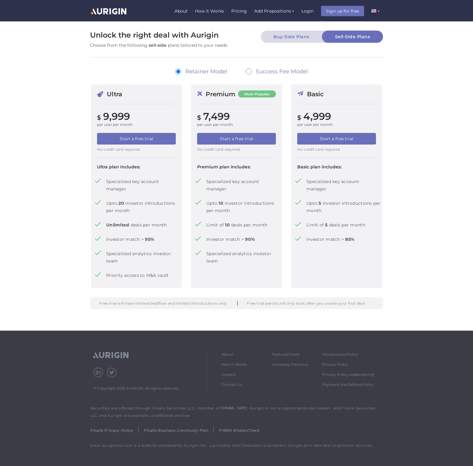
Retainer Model (206, 71)
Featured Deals (286, 354)
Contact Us (232, 384)
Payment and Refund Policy (348, 384)
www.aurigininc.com (111, 445)
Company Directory (290, 364)
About (181, 11)
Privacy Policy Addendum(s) (348, 374)
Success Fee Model (282, 71)
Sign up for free (342, 11)
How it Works (209, 11)
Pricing (239, 11)
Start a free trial (136, 138)
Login (307, 11)
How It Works (234, 364)
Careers (229, 374)
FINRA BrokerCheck (238, 430)
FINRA (227, 408)
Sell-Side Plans (352, 36)
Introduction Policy (340, 354)
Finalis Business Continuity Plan (175, 430)
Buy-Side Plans (291, 36)
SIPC (242, 408)
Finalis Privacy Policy (111, 430)
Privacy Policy (335, 364)
